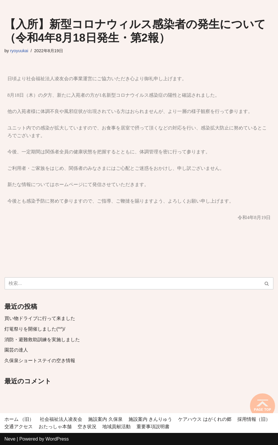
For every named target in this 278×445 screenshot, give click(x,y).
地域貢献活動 (116, 426)
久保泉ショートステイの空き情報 (39, 360)
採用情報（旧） (253, 419)
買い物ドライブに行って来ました (39, 318)
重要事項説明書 (153, 426)
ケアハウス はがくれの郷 (204, 419)
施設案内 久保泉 (105, 419)
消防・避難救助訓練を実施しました (42, 339)
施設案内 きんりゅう (150, 419)
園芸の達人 (16, 349)
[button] (266, 283)
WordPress (57, 438)
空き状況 (87, 426)
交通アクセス (18, 426)
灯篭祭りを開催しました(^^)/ (34, 328)
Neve (9, 438)
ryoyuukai (19, 50)
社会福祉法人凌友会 (61, 419)
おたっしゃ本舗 (55, 426)
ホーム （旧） (19, 419)
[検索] (132, 283)
